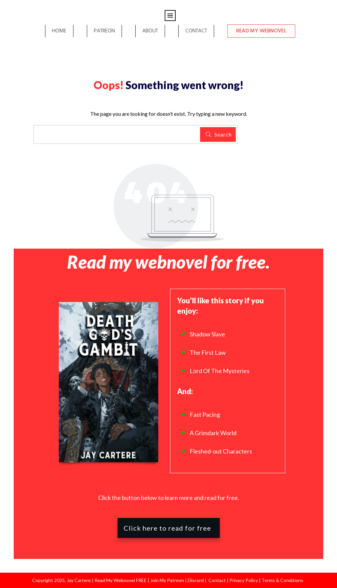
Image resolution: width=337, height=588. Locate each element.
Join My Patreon (167, 580)
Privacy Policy (244, 580)
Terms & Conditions (282, 580)
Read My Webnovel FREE (121, 580)
